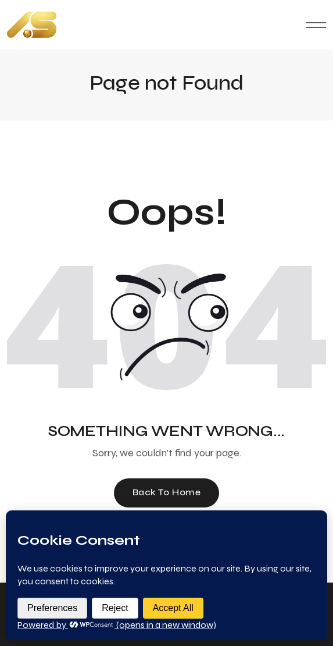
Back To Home (167, 492)
